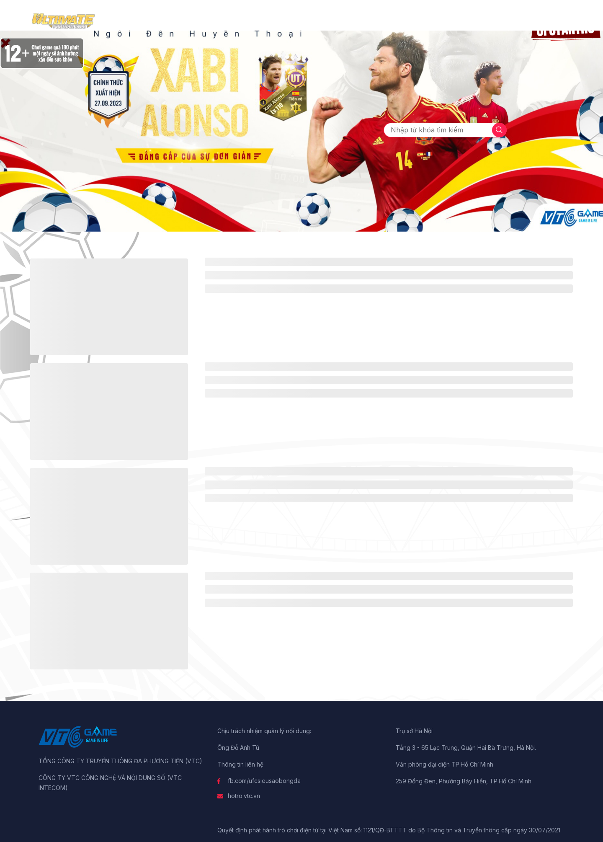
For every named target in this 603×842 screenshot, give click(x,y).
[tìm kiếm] (499, 130)
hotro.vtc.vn (244, 795)
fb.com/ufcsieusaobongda (264, 780)
